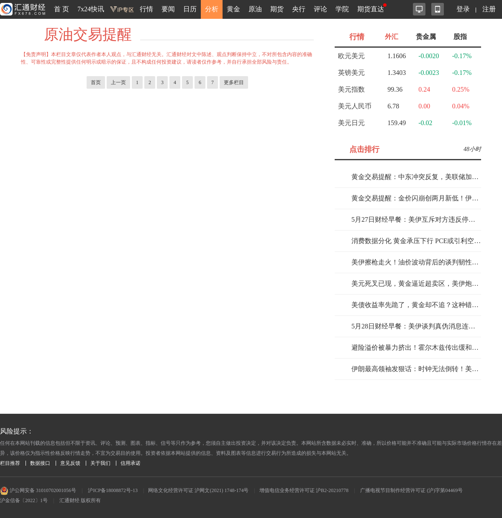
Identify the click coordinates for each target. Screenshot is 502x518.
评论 (320, 9)
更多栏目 (234, 82)
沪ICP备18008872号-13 (113, 490)
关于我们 (100, 463)
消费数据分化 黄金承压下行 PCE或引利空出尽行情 (416, 240)
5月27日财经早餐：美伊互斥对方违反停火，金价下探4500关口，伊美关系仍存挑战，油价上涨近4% (416, 219)
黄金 (233, 9)
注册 (489, 9)
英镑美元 (351, 72)
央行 (298, 9)
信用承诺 (130, 463)
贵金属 (426, 36)
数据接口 (40, 463)
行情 (146, 9)
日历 (190, 9)
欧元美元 (351, 55)
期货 (277, 9)
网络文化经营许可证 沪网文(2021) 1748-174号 (198, 490)
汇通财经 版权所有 (80, 500)
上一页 (118, 82)
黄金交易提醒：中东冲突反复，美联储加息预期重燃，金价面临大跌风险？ (416, 176)
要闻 (168, 9)
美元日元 (351, 122)
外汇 (391, 36)
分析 (211, 9)
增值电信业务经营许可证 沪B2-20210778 (303, 490)
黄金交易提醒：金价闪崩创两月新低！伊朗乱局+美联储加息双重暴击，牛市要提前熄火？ (416, 198)
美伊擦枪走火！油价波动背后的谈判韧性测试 (416, 262)
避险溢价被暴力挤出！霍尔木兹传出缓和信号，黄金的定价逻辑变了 (416, 347)
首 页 (61, 9)
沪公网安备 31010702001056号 (38, 490)
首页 (96, 82)
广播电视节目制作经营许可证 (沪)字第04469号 (411, 490)
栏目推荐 (10, 463)
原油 (255, 9)
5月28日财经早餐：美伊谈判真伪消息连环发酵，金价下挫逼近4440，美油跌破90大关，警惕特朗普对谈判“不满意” (416, 326)
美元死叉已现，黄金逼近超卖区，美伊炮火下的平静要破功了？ (416, 283)
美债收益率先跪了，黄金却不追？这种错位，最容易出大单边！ (416, 304)
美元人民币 (354, 106)
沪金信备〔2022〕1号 (24, 500)
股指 (460, 36)
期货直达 (370, 9)
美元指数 (351, 89)
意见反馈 (70, 463)
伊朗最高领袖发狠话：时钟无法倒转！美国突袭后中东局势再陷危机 (416, 368)
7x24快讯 (90, 9)
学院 (342, 9)
